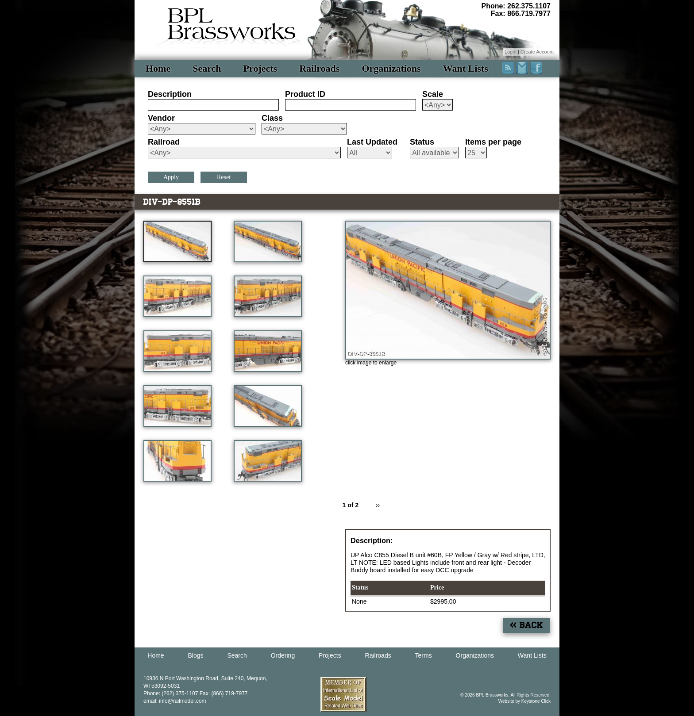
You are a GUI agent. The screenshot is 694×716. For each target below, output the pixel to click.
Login (511, 51)
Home (158, 68)
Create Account (537, 51)
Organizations (391, 68)
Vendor (161, 118)
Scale (432, 94)
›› (378, 505)
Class (272, 118)
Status (422, 142)
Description (170, 94)
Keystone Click (536, 701)
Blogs (196, 655)
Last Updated (372, 142)
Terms (423, 655)
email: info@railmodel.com (174, 701)
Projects (260, 68)
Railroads (319, 68)
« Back (526, 625)
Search (207, 68)
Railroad (164, 142)
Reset (224, 177)
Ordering (283, 655)
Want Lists (465, 68)
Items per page (493, 142)
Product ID (305, 94)
